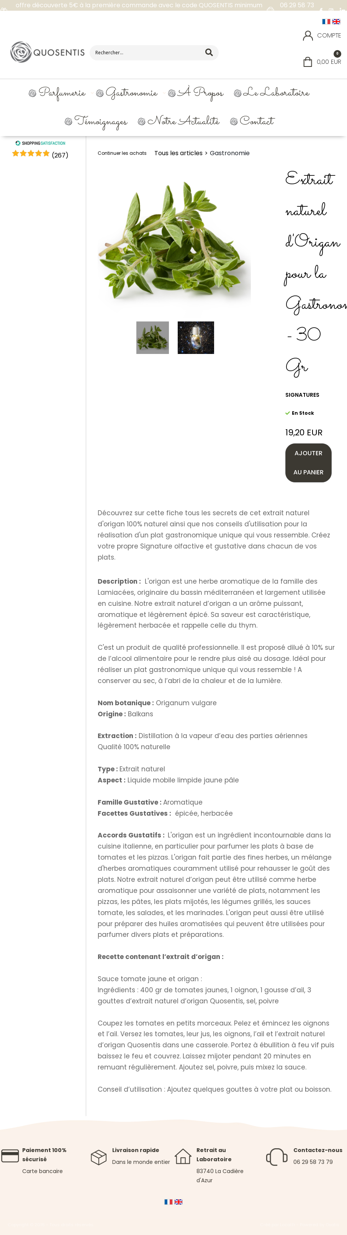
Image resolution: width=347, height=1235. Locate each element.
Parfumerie (61, 93)
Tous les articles (178, 153)
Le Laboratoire (276, 93)
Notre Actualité (183, 122)
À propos (200, 93)
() (60, 155)
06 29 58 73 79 (313, 1162)
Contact (256, 122)
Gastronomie (131, 93)
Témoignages (100, 122)
